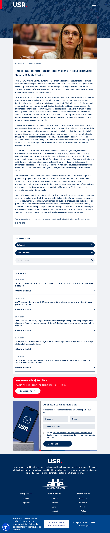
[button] (5, 527)
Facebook (83, 499)
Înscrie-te (54, 499)
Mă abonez (54, 444)
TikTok (83, 511)
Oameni (26, 499)
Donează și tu (27, 391)
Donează (54, 503)
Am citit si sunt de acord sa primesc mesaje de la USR (71, 435)
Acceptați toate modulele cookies (56, 524)
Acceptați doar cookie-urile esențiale (83, 524)
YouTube (83, 507)
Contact (54, 511)
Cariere (54, 507)
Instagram (83, 503)
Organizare (26, 503)
